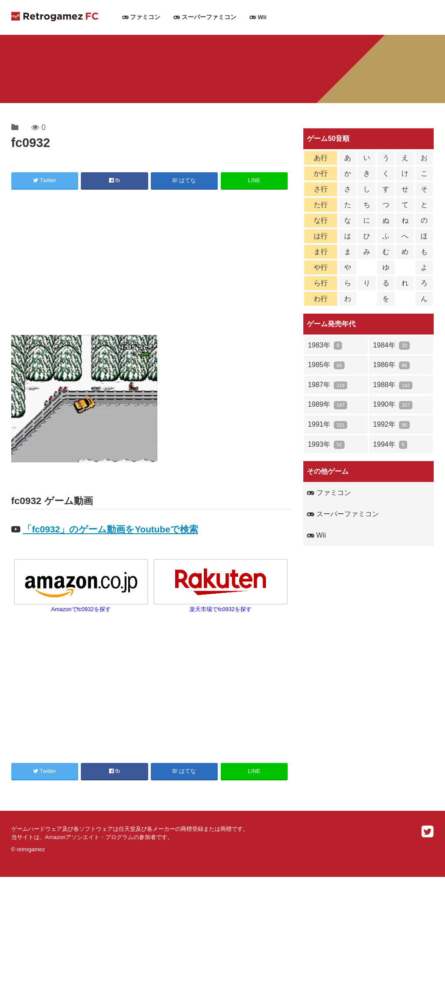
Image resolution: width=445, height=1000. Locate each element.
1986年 (391, 365)
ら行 (321, 283)
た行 (321, 204)
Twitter (44, 180)
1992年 (391, 425)
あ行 (321, 157)
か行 (321, 173)
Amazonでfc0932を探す (81, 606)
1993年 (326, 445)
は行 (321, 236)
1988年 (392, 385)
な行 (321, 220)
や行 (321, 267)
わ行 (321, 298)
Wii (257, 17)
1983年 (325, 345)
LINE (254, 180)
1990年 (392, 405)
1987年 (327, 385)
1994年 (390, 445)
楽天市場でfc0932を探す (220, 606)
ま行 (321, 251)
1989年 (327, 405)
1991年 (327, 425)
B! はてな (184, 180)
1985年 (326, 365)
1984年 (391, 345)
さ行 (321, 189)
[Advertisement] (151, 263)
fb (114, 180)
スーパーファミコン (204, 17)
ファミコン (141, 17)
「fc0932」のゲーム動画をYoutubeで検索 (110, 529)
